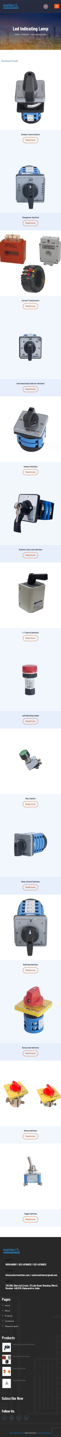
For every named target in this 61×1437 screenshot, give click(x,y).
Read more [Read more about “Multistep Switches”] (30, 970)
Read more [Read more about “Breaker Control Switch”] (30, 140)
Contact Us (9, 1321)
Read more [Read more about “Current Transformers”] (30, 306)
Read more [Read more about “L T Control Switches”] (30, 638)
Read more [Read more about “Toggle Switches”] (30, 1219)
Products (8, 1316)
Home (7, 1305)
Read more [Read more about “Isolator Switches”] (30, 472)
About (7, 1310)
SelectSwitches (31, 1433)
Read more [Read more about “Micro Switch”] (30, 804)
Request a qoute (11, 1326)
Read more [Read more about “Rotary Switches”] (30, 1136)
